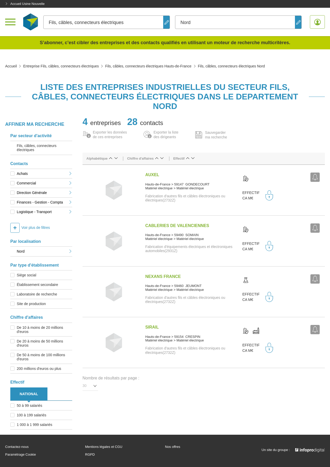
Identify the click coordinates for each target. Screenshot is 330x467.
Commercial (44, 183)
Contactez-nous (17, 447)
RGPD (90, 454)
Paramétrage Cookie (20, 454)
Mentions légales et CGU (103, 447)
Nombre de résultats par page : (110, 378)
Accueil (11, 66)
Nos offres (172, 447)
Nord (44, 251)
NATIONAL (29, 394)
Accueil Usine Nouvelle (25, 4)
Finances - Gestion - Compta (44, 202)
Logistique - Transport (44, 212)
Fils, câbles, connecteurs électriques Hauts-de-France (148, 66)
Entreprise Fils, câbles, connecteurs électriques (61, 66)
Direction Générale (44, 193)
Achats (44, 174)
